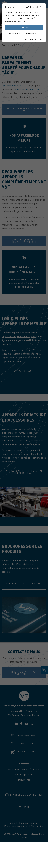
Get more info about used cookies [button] (24, 33)
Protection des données (34, 39)
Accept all (24, 27)
